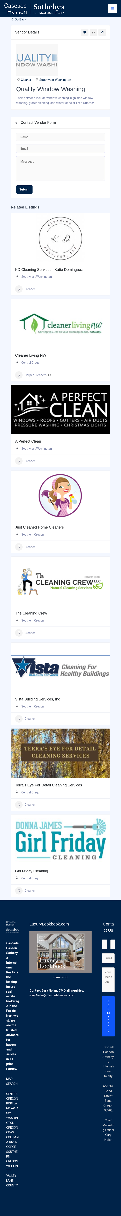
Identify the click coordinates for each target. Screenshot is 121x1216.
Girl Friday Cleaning (31, 871)
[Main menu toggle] (112, 8)
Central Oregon (31, 362)
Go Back (18, 19)
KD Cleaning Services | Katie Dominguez (49, 270)
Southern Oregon (32, 534)
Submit (24, 189)
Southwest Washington (55, 80)
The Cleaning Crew (31, 613)
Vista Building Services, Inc (37, 699)
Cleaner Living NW (30, 355)
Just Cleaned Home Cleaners (39, 527)
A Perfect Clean (28, 441)
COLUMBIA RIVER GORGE (12, 1142)
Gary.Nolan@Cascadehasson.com (52, 995)
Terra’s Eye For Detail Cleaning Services (48, 785)
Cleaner (26, 80)
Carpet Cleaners (31, 375)
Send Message (108, 1016)
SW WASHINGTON (12, 1118)
